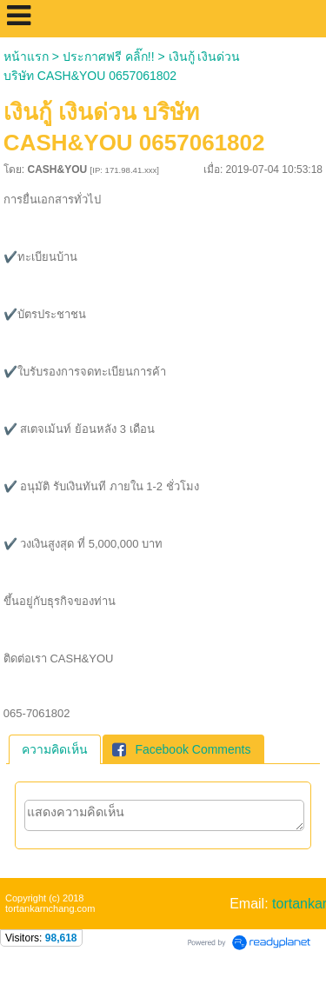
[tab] (55, 749)
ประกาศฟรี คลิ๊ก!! (109, 56)
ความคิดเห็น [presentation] (55, 749)
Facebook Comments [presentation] (181, 749)
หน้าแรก (26, 56)
